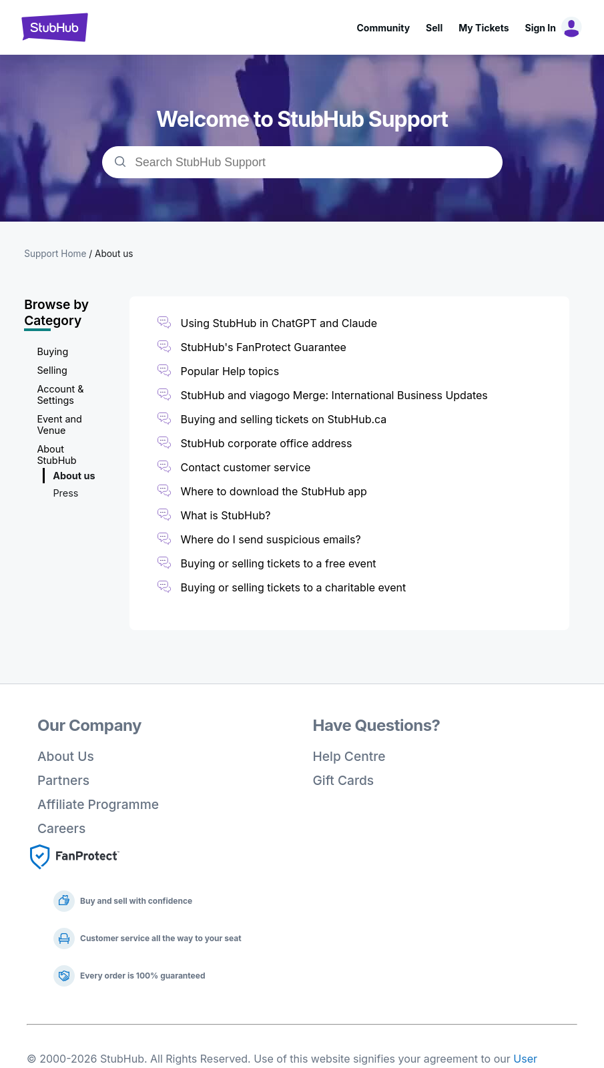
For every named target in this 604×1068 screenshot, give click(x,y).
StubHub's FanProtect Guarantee (263, 347)
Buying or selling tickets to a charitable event (293, 587)
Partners (63, 780)
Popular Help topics (230, 371)
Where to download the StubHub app (274, 491)
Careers (61, 828)
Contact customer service (246, 467)
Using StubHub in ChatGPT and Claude (279, 323)
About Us (65, 756)
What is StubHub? (226, 515)
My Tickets (484, 27)
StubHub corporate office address (266, 443)
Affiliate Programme (98, 804)
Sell (434, 27)
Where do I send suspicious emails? (271, 539)
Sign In (540, 27)
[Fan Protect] (75, 873)
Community (383, 27)
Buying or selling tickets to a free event (278, 563)
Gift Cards (343, 780)
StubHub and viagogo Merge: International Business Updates (334, 395)
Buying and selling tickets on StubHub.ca (284, 419)
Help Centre (349, 756)
